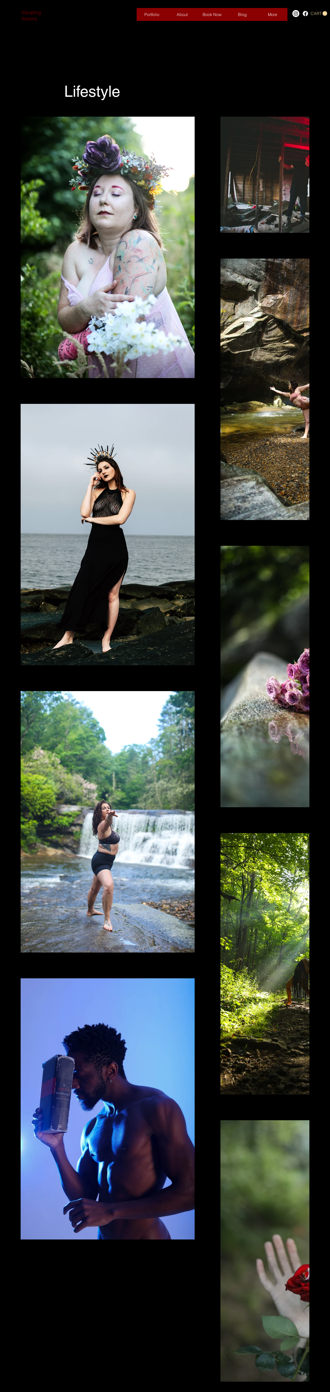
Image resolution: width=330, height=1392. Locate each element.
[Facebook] (305, 13)
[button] (319, 13)
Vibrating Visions (31, 15)
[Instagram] (295, 13)
